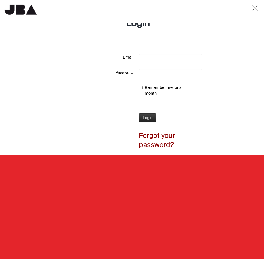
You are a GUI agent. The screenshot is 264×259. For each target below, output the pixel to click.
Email (128, 57)
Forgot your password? (157, 140)
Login (147, 117)
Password (124, 72)
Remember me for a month (160, 90)
